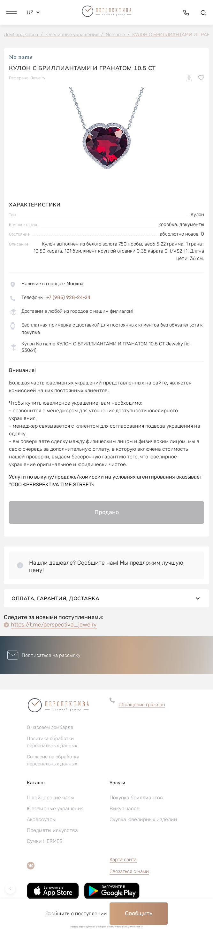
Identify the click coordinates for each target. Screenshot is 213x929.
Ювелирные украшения (55, 808)
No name (21, 57)
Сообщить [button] (138, 913)
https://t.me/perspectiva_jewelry (54, 624)
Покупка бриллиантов (136, 798)
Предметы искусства (52, 830)
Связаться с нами (129, 871)
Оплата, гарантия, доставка (106, 598)
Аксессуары (41, 819)
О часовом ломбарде (50, 727)
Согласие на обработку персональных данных (53, 760)
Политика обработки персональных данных (52, 742)
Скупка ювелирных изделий (143, 819)
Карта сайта (123, 859)
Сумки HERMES (45, 841)
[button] (11, 12)
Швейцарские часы (50, 798)
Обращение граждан (141, 704)
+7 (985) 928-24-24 (68, 297)
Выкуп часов (125, 808)
